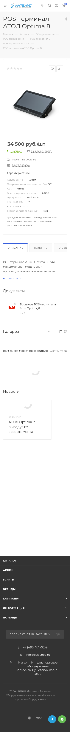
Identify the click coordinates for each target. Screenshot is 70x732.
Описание (15, 247)
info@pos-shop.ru (38, 654)
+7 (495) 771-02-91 (36, 647)
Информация (14, 608)
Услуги (8, 579)
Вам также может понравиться (25, 351)
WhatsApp (62, 719)
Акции (8, 570)
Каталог (10, 560)
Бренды (9, 589)
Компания (11, 598)
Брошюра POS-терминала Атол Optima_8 (38, 306)
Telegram (52, 719)
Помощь (10, 617)
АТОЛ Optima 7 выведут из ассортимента (22, 427)
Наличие (40, 247)
